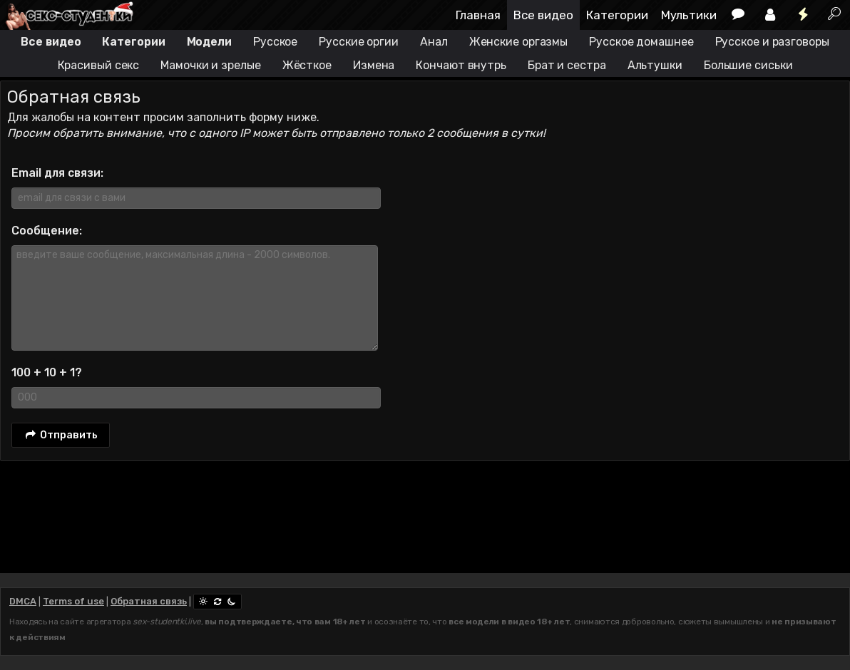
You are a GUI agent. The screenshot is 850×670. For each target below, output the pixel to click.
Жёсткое (307, 65)
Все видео (543, 15)
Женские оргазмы (518, 41)
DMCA (22, 601)
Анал (434, 41)
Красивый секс (99, 65)
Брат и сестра (567, 65)
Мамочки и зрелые (210, 65)
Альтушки (655, 65)
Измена (373, 65)
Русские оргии (359, 41)
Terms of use (73, 601)
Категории (617, 15)
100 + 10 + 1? (46, 372)
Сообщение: (46, 230)
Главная (478, 15)
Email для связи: (57, 173)
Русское (275, 41)
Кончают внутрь (461, 65)
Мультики (689, 15)
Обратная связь (149, 601)
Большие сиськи (748, 65)
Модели (209, 41)
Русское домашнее (641, 41)
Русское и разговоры (772, 41)
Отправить (61, 435)
